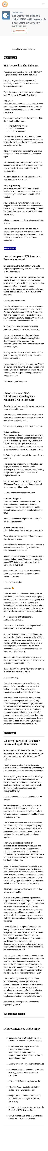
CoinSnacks (17, 12)
